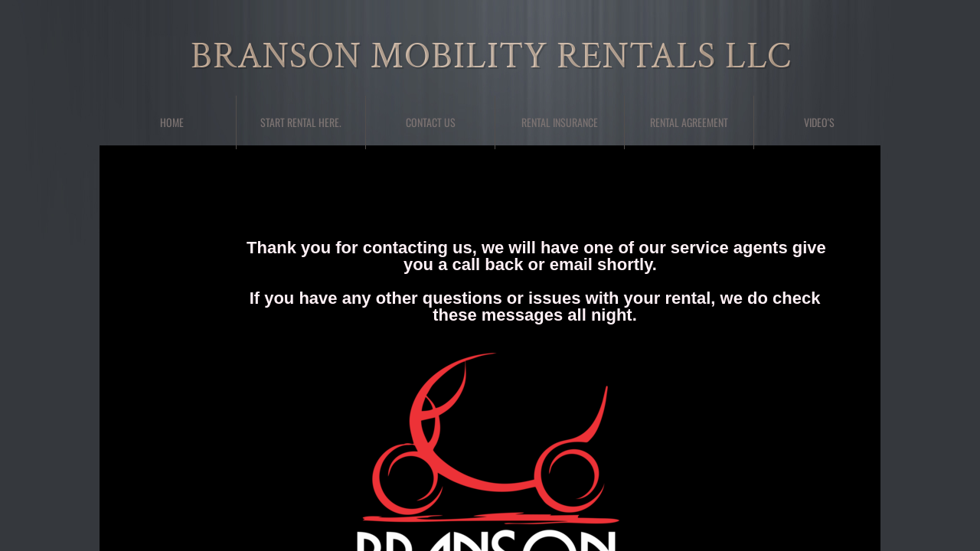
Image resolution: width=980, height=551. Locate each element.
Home (172, 122)
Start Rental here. (300, 122)
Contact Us (431, 122)
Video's (819, 122)
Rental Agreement (689, 122)
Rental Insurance (559, 122)
